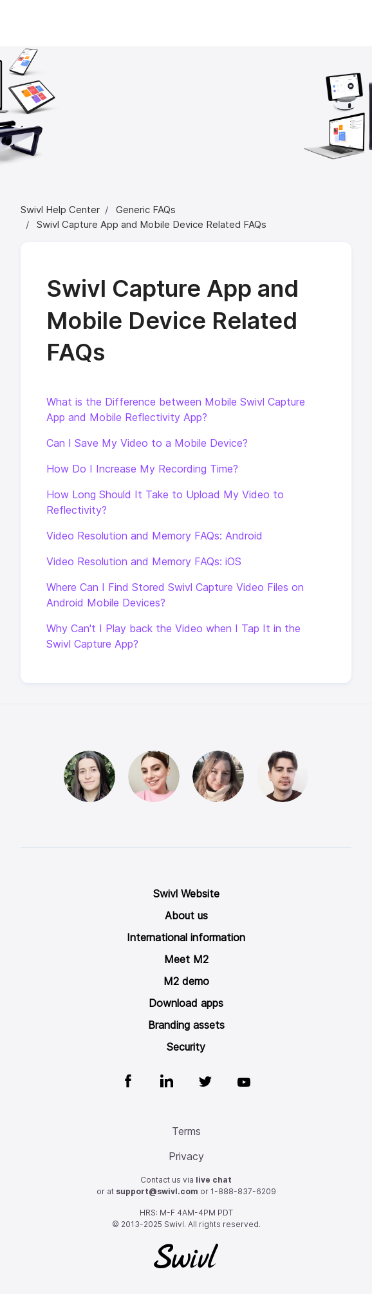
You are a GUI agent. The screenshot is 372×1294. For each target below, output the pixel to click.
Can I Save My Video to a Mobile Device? (147, 443)
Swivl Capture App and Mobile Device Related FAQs (151, 224)
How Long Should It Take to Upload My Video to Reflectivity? (165, 502)
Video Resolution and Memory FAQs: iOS (143, 562)
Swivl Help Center (60, 210)
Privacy (186, 1156)
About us (186, 916)
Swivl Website (186, 894)
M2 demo (186, 981)
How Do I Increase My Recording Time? (142, 469)
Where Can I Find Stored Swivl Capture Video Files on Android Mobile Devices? (175, 595)
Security (186, 1047)
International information (186, 938)
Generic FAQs (146, 210)
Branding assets (186, 1025)
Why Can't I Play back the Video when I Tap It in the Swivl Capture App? (173, 636)
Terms (186, 1131)
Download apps (186, 1003)
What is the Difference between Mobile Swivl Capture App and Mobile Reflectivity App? (175, 410)
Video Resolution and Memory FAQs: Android (154, 536)
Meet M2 (186, 959)
